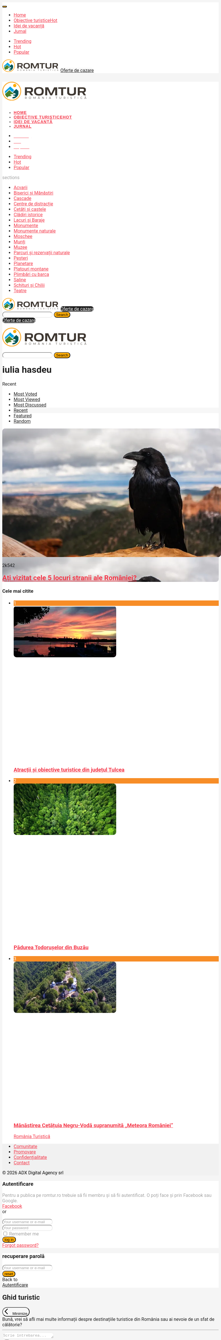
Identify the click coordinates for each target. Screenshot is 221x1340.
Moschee (23, 236)
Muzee (20, 247)
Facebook (12, 1206)
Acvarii (20, 187)
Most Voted (25, 394)
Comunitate (25, 1146)
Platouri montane (31, 269)
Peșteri (21, 258)
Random (22, 421)
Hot (17, 46)
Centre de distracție (33, 204)
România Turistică (32, 1136)
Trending (22, 41)
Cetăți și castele (30, 209)
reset (9, 1274)
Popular (21, 52)
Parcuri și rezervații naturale (42, 252)
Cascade (22, 198)
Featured (23, 415)
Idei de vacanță (29, 26)
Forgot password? (20, 1245)
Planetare (23, 263)
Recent (21, 410)
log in (9, 1239)
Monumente (26, 225)
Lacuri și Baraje (29, 220)
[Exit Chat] (16, 1312)
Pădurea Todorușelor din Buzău (51, 947)
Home (20, 15)
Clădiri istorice (28, 214)
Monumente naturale (35, 231)
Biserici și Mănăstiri (33, 193)
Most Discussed (30, 405)
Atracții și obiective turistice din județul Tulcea (69, 770)
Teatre (20, 290)
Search (62, 315)
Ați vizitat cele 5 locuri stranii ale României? (69, 578)
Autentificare (15, 1285)
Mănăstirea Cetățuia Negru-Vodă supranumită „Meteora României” (93, 1125)
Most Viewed (27, 399)
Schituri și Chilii (29, 285)
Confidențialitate (30, 1157)
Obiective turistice (35, 20)
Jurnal (20, 31)
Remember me (24, 1234)
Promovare (25, 1152)
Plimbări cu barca (31, 274)
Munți (19, 242)
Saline (20, 280)
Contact (22, 1162)
